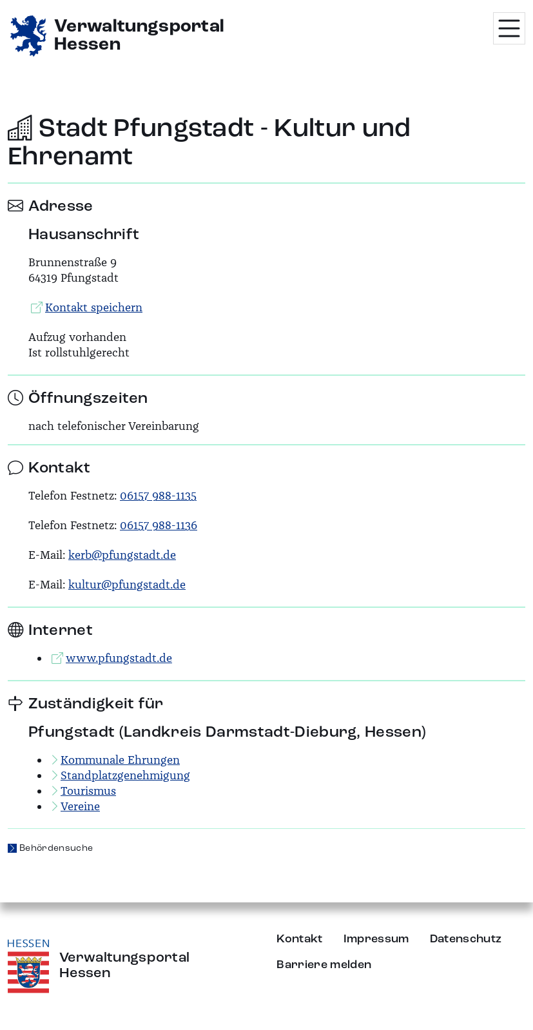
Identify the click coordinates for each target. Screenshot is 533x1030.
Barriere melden (323, 965)
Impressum (376, 939)
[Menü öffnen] (509, 28)
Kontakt (299, 939)
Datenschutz (466, 939)
